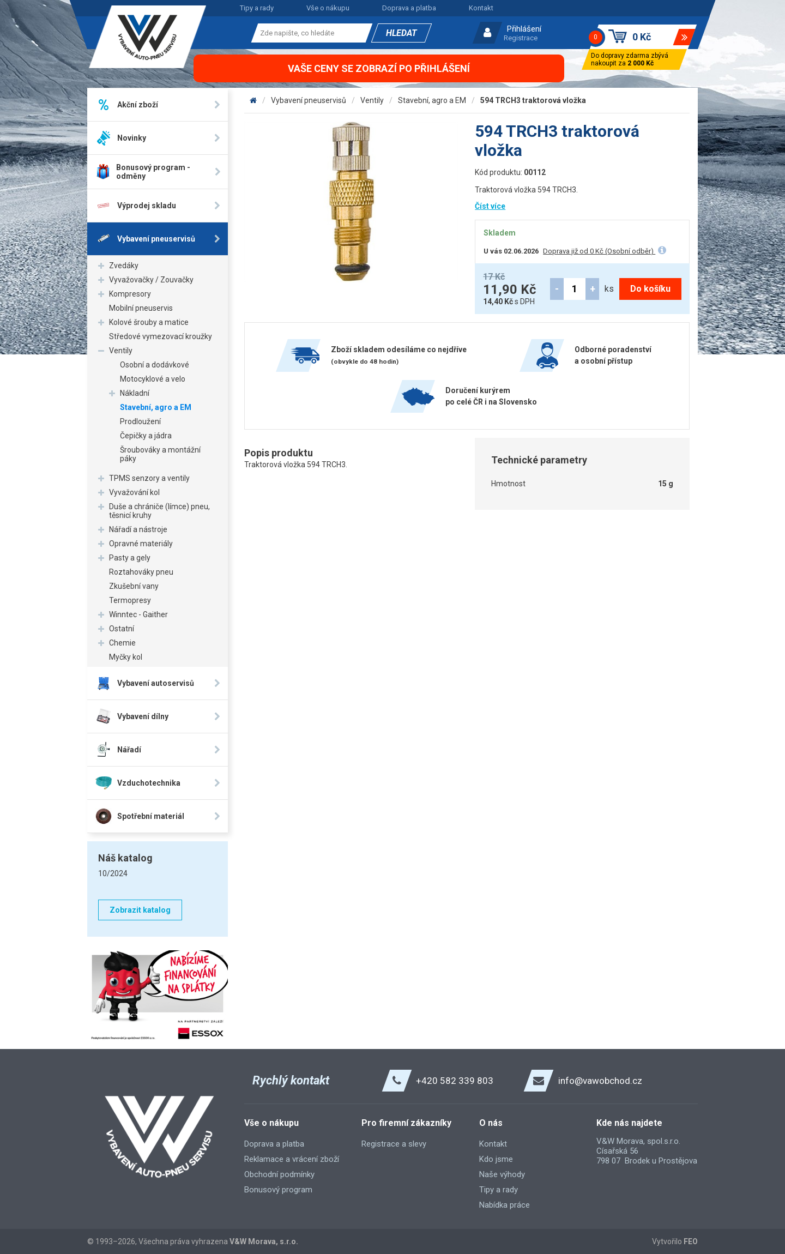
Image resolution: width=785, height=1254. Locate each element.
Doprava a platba (409, 8)
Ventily (120, 350)
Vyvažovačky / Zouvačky (151, 279)
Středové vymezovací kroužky (160, 336)
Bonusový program (278, 1190)
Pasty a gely (129, 557)
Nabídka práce (504, 1205)
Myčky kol (125, 657)
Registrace (521, 38)
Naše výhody (502, 1174)
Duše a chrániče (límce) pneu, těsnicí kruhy (159, 511)
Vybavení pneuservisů (308, 100)
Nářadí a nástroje (138, 529)
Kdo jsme (496, 1159)
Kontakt (481, 8)
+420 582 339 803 (454, 1080)
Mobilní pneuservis (141, 308)
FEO (691, 1241)
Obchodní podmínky (279, 1174)
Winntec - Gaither (138, 614)
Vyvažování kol (134, 492)
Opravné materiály (141, 543)
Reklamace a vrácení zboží (291, 1159)
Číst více (490, 206)
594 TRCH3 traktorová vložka (533, 100)
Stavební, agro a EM (155, 407)
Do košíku (650, 289)
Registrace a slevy (393, 1144)
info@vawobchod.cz (600, 1080)
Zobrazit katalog (140, 910)
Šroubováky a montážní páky (160, 454)
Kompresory (130, 294)
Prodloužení (140, 421)
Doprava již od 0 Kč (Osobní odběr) (599, 251)
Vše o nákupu (327, 8)
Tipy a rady (257, 8)
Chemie (122, 642)
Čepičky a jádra (146, 435)
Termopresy (130, 600)
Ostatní (121, 628)
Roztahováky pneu (141, 572)
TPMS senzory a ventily (149, 478)
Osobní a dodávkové (154, 364)
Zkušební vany (134, 586)
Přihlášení (524, 29)
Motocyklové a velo (152, 379)
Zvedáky (123, 265)
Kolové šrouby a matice (149, 322)
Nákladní (134, 393)
